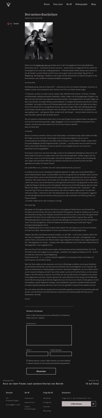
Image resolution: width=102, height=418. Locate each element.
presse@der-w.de (13, 405)
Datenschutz (30, 402)
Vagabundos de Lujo (43, 65)
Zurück (16, 23)
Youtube (46, 407)
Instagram (47, 402)
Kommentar (31, 323)
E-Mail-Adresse (56, 350)
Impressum (29, 398)
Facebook (47, 398)
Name (29, 350)
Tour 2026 (58, 4)
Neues (47, 4)
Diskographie (81, 4)
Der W (69, 4)
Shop (93, 4)
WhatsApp (47, 411)
